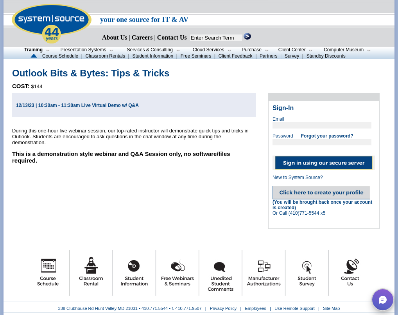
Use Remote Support (294, 308)
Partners (268, 56)
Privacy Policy (224, 308)
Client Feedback (236, 56)
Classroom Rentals (105, 56)
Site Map (331, 308)
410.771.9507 (188, 308)
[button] (382, 299)
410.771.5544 (155, 308)
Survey (292, 56)
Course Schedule (60, 56)
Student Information (152, 56)
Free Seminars (196, 56)
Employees (255, 308)
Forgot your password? (327, 136)
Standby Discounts (326, 56)
